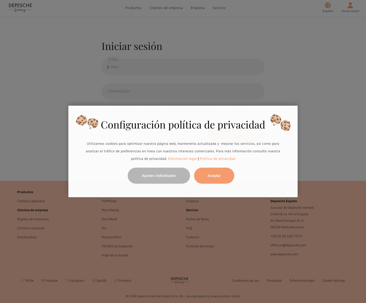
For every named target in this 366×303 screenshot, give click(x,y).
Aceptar (214, 176)
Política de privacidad (217, 159)
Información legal (182, 159)
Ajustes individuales (159, 176)
